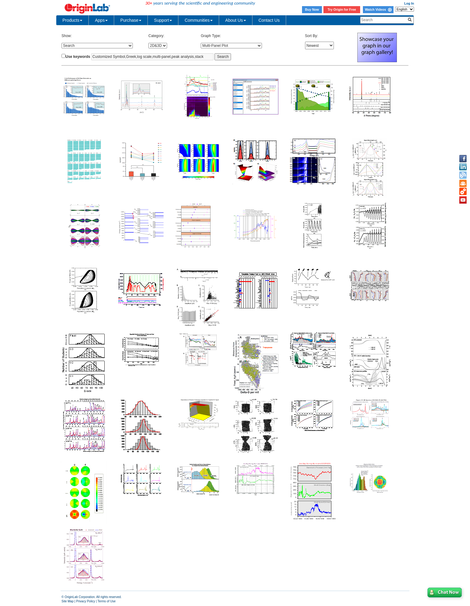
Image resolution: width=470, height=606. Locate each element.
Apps (101, 20)
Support (163, 20)
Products (72, 20)
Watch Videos (378, 9)
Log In (409, 3)
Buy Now (312, 9)
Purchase (130, 20)
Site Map (67, 601)
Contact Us (269, 20)
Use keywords (77, 57)
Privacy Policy (85, 601)
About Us (235, 20)
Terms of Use (107, 601)
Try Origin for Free (342, 9)
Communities (199, 20)
